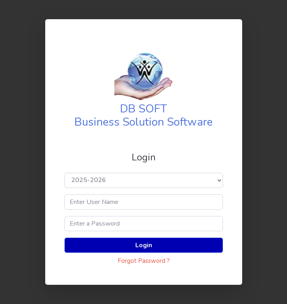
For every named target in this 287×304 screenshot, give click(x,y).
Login (143, 245)
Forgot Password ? (144, 261)
